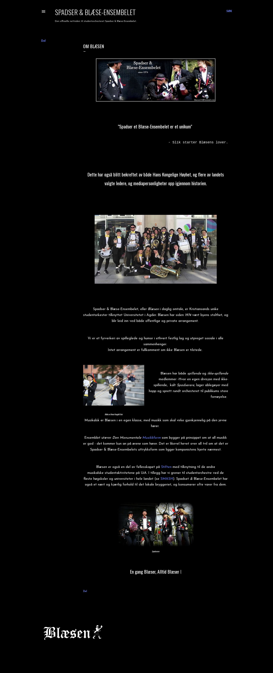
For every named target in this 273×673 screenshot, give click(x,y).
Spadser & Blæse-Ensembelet (95, 12)
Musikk (147, 438)
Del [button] (43, 41)
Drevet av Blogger (136, 655)
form (157, 438)
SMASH (166, 479)
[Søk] (229, 11)
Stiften (166, 467)
